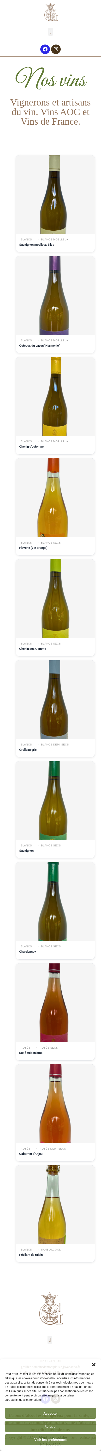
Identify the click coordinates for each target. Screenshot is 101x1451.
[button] (93, 1364)
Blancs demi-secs (54, 744)
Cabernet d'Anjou (30, 1154)
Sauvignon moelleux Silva (36, 244)
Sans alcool (50, 1249)
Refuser (50, 1426)
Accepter (50, 1413)
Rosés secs (48, 1047)
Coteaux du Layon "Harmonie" (39, 345)
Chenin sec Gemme (32, 648)
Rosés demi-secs (52, 1148)
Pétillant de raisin (31, 1254)
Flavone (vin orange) (33, 548)
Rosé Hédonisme (30, 1053)
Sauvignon (26, 850)
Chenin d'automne (31, 446)
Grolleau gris (28, 749)
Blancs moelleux (54, 239)
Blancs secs (50, 542)
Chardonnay (27, 951)
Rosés (25, 1047)
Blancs (26, 239)
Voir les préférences (50, 1440)
